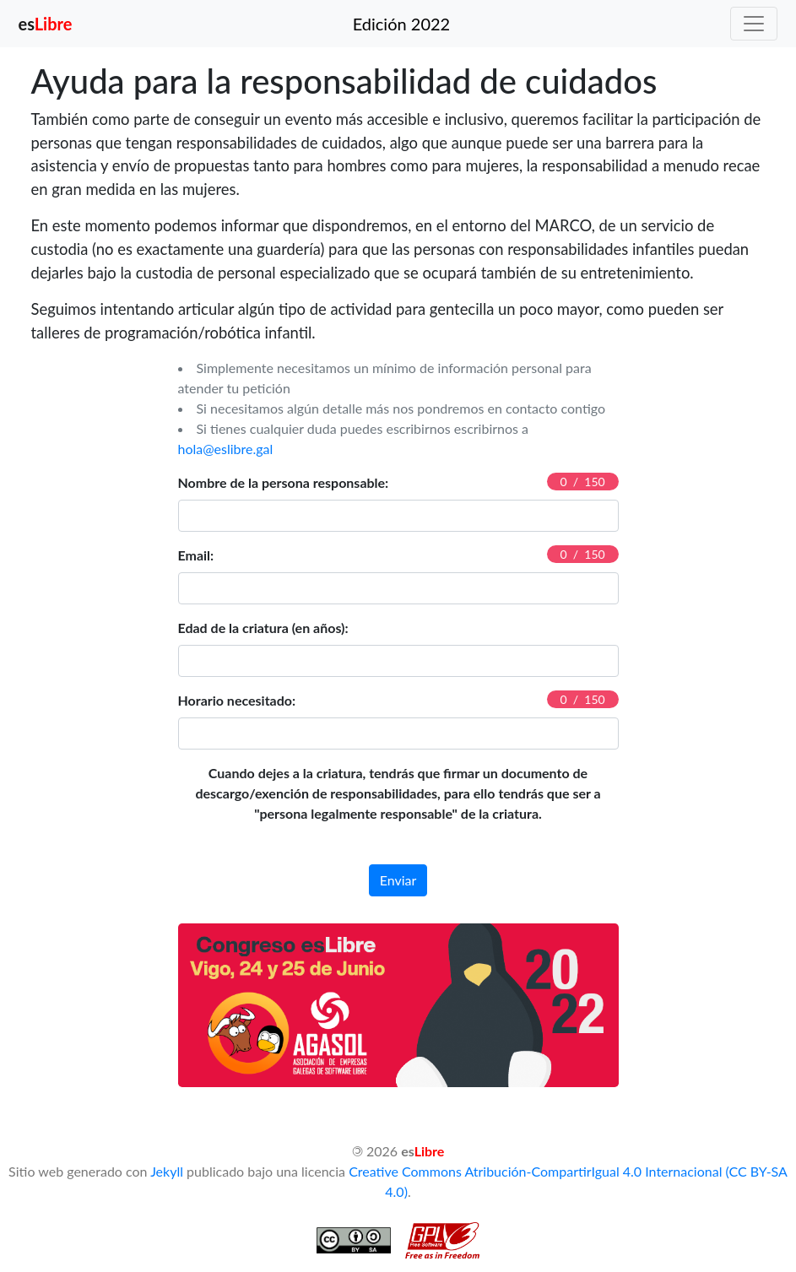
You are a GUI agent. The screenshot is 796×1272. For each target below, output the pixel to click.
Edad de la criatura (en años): (263, 628)
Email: (196, 555)
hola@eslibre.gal (225, 449)
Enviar (398, 880)
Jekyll (166, 1171)
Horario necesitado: (237, 700)
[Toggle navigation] (753, 24)
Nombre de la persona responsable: (283, 482)
